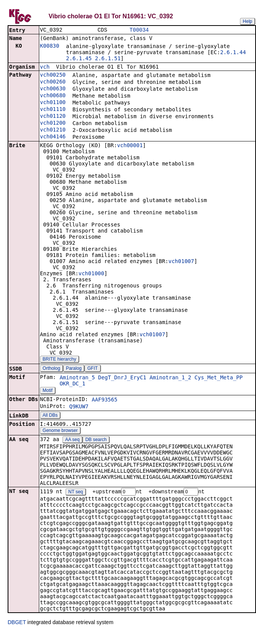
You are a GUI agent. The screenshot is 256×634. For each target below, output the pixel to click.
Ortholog (51, 369)
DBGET (17, 623)
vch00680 (53, 96)
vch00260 (53, 82)
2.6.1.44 (233, 53)
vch (45, 67)
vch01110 (53, 110)
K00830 (49, 46)
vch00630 (53, 89)
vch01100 (53, 103)
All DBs (50, 416)
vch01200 (53, 123)
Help (247, 21)
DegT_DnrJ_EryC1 (122, 378)
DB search (96, 440)
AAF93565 (104, 400)
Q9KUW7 (79, 407)
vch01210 (53, 130)
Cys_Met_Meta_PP (218, 378)
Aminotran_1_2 (170, 378)
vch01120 (53, 117)
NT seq (75, 493)
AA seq (72, 440)
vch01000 (91, 274)
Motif (48, 391)
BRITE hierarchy (59, 360)
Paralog (74, 369)
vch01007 (181, 262)
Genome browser (60, 431)
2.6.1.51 (107, 59)
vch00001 (129, 146)
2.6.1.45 (78, 59)
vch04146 (53, 137)
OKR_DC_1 (72, 384)
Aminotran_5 (77, 378)
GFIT (92, 369)
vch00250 (53, 75)
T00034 (139, 30)
